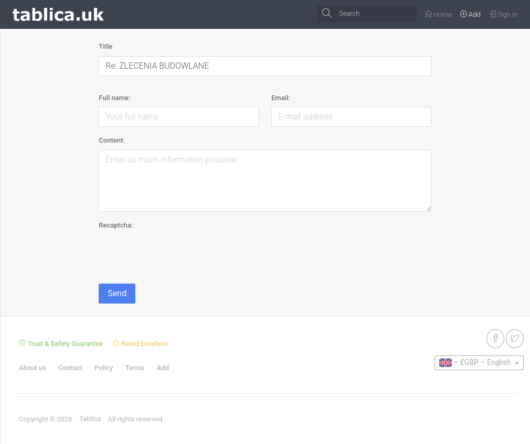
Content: (111, 140)
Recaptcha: (116, 225)
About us (32, 368)
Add (163, 368)
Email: (280, 98)
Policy (103, 368)
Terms (135, 368)
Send (117, 293)
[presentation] (178, 254)
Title (105, 46)
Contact (70, 368)
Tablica (90, 419)
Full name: (114, 98)
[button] (479, 362)
